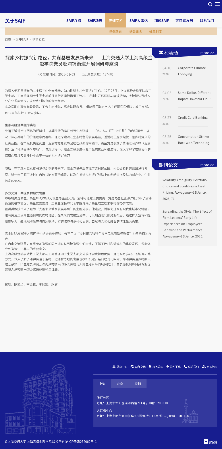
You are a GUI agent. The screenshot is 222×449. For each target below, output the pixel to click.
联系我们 (207, 20)
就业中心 (119, 366)
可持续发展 (184, 20)
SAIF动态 (95, 20)
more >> (207, 52)
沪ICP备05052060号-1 (81, 441)
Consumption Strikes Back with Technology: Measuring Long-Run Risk (195, 140)
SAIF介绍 (73, 20)
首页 (8, 39)
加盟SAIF (161, 20)
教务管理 (156, 366)
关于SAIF (15, 20)
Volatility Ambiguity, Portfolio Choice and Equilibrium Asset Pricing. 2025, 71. (184, 189)
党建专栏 (116, 20)
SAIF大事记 (138, 20)
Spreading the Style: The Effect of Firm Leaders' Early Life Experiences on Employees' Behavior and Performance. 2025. (187, 223)
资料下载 (173, 366)
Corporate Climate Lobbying (192, 71)
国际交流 (138, 366)
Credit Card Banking (193, 117)
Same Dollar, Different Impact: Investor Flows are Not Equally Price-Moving (195, 96)
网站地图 (209, 366)
